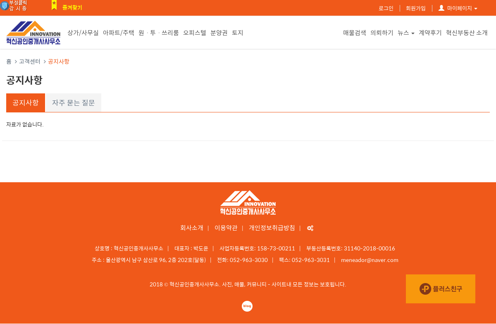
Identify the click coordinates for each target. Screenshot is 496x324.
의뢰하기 (381, 32)
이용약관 (226, 227)
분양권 (219, 32)
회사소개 (191, 227)
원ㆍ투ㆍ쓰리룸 (158, 32)
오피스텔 (194, 32)
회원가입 (416, 8)
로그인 (386, 8)
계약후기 (430, 32)
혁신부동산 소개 (467, 32)
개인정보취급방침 (272, 227)
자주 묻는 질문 (73, 102)
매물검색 (354, 32)
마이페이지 (458, 8)
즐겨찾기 (72, 7)
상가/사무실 (83, 32)
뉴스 (406, 32)
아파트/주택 (118, 32)
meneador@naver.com (369, 259)
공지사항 (25, 102)
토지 (237, 32)
